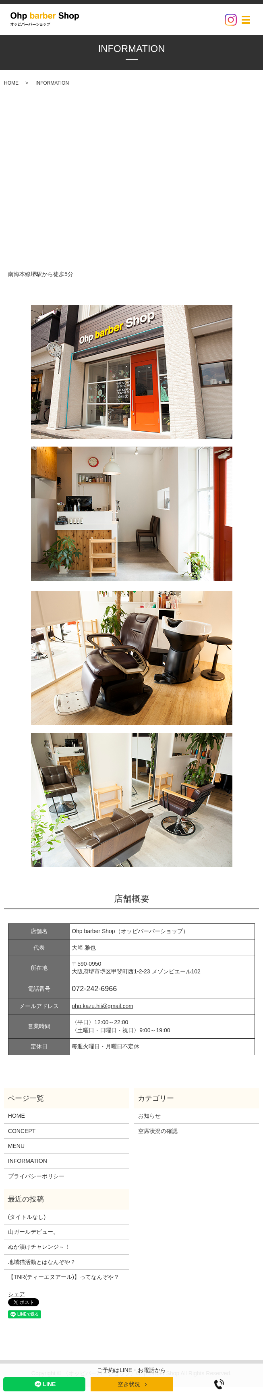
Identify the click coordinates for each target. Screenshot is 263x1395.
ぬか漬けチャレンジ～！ (39, 1246)
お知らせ (149, 1115)
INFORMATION (27, 1161)
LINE (44, 1384)
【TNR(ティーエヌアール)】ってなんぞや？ (63, 1277)
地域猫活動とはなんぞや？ (42, 1262)
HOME (11, 83)
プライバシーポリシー (36, 1176)
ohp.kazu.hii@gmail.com (102, 1006)
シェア (16, 1294)
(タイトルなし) (27, 1217)
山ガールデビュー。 (33, 1232)
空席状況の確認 (158, 1131)
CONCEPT (21, 1131)
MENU (16, 1146)
